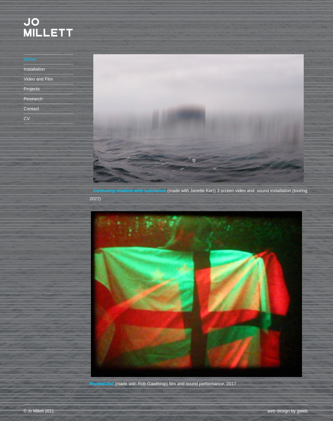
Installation (34, 69)
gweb (302, 410)
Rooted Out (102, 383)
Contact (31, 108)
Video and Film (38, 79)
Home (30, 59)
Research (33, 98)
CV (27, 118)
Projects (32, 88)
